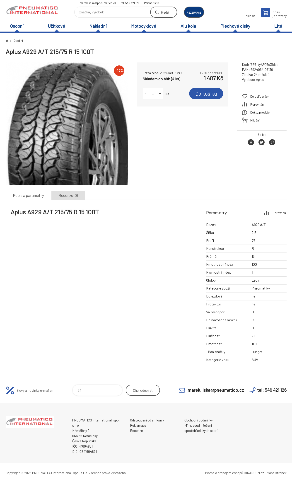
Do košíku (206, 93)
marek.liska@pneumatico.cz (98, 3)
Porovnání (257, 104)
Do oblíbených (259, 96)
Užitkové (56, 26)
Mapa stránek (277, 473)
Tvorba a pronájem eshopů (224, 473)
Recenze (136, 431)
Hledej (165, 12)
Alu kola (188, 26)
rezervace (194, 12)
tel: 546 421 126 (130, 3)
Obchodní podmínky (198, 420)
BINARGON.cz (254, 473)
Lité (278, 26)
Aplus (260, 79)
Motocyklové (143, 26)
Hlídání (255, 120)
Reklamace (138, 425)
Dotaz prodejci (260, 112)
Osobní (17, 26)
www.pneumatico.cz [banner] (33, 10)
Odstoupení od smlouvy (147, 420)
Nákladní (98, 26)
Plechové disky (235, 26)
